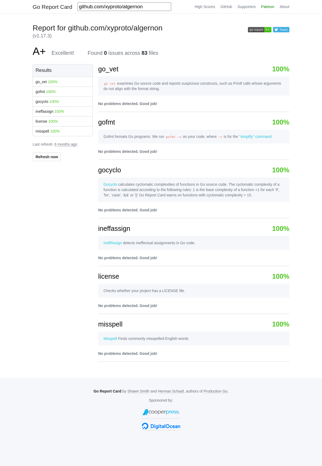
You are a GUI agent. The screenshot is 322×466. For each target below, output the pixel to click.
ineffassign (50, 111)
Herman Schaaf (171, 391)
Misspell (110, 338)
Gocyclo (110, 184)
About (284, 7)
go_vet (46, 82)
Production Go (216, 391)
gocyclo (47, 101)
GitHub (226, 7)
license (47, 121)
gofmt (46, 92)
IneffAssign (112, 243)
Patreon (267, 7)
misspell (48, 131)
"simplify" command (255, 136)
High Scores (205, 7)
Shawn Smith (138, 391)
